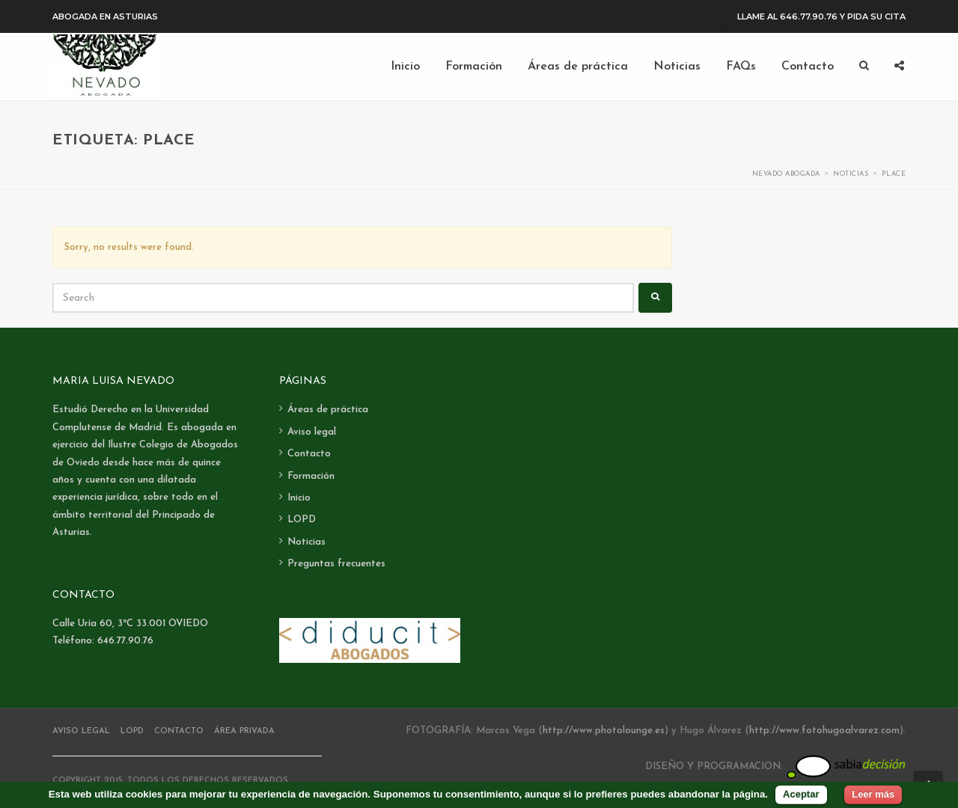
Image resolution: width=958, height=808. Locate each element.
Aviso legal (311, 432)
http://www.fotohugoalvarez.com (824, 730)
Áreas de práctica (327, 409)
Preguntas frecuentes (336, 564)
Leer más (873, 794)
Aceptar (801, 794)
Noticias (306, 542)
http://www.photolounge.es (604, 730)
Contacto (309, 454)
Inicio (299, 498)
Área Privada (244, 731)
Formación (311, 476)
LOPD (301, 519)
